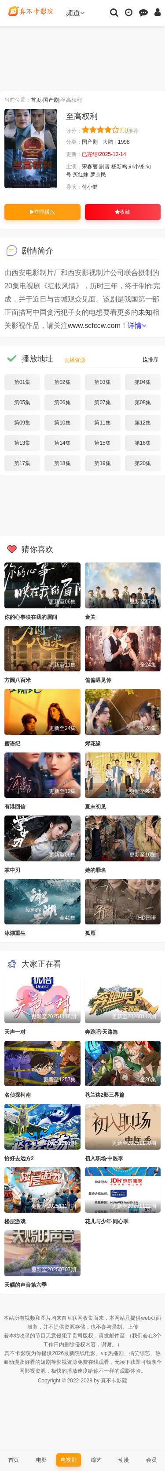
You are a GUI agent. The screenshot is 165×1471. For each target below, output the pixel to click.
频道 (75, 13)
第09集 (22, 423)
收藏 (122, 212)
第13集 (22, 443)
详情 (137, 325)
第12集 (143, 423)
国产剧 (51, 100)
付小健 (90, 187)
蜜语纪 (12, 744)
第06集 (62, 402)
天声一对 (15, 1032)
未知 (145, 312)
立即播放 (42, 212)
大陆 (108, 142)
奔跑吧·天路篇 (101, 1032)
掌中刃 (12, 870)
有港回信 (15, 807)
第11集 (102, 423)
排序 (150, 360)
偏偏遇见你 (98, 680)
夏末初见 (95, 807)
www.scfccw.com (94, 325)
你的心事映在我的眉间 (30, 617)
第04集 (143, 382)
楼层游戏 (15, 1221)
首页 (36, 100)
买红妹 (80, 174)
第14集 (62, 443)
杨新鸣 (119, 167)
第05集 (22, 402)
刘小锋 (136, 167)
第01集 (22, 382)
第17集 (22, 463)
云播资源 (74, 360)
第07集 (102, 402)
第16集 (143, 443)
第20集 (143, 463)
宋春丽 (90, 167)
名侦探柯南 (17, 1095)
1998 (124, 142)
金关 (90, 617)
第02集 (62, 382)
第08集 (143, 402)
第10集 (62, 423)
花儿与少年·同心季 (106, 1221)
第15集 (102, 443)
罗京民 (98, 174)
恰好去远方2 (19, 1158)
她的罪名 (95, 870)
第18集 (62, 463)
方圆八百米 (17, 680)
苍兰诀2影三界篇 (105, 1095)
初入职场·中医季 (104, 1158)
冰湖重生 (15, 933)
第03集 (102, 382)
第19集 (102, 463)
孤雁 (90, 933)
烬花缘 (93, 744)
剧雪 (104, 167)
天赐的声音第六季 (25, 1285)
